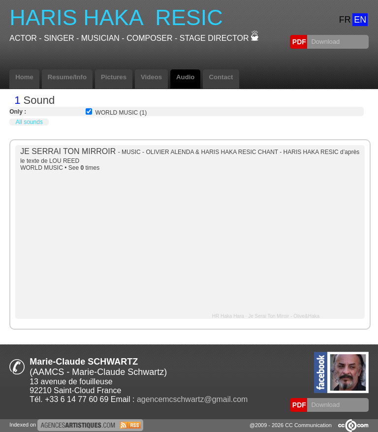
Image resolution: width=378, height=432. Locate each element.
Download (325, 41)
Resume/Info (67, 77)
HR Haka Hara (228, 316)
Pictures (113, 77)
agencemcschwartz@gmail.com (192, 399)
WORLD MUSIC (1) (121, 112)
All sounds (29, 122)
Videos (151, 77)
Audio (185, 77)
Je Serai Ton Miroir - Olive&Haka (283, 316)
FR (345, 20)
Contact (221, 77)
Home (24, 77)
